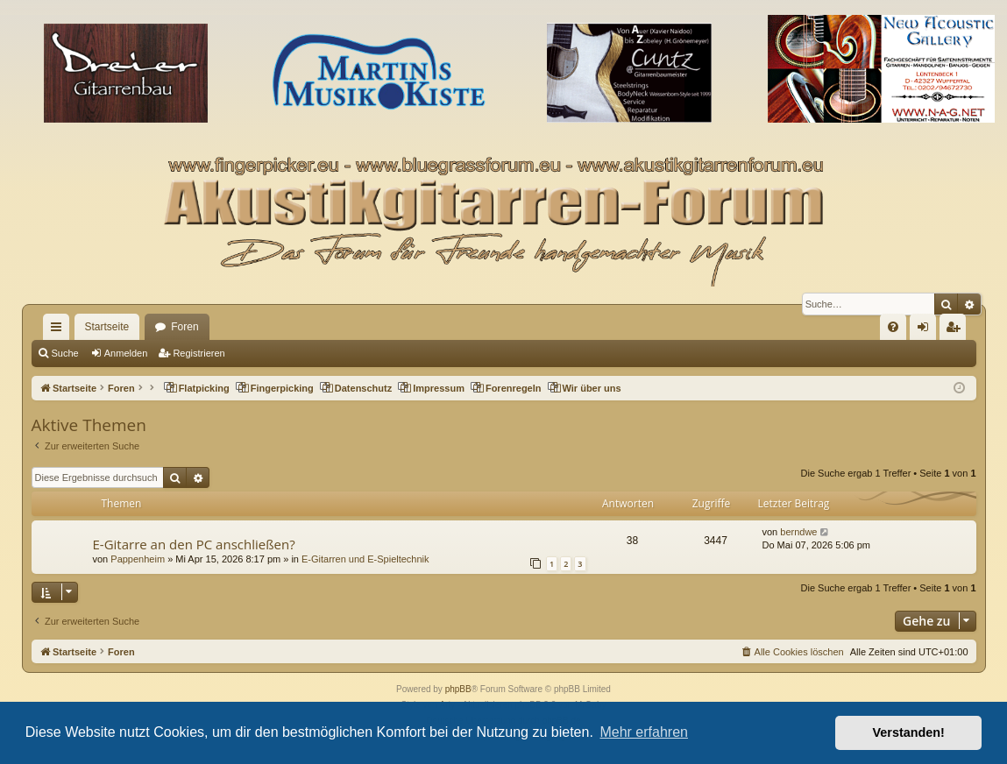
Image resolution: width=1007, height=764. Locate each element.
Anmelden (126, 353)
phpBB (458, 689)
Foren (184, 327)
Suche (65, 353)
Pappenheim (137, 559)
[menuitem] (893, 327)
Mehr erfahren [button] (643, 732)
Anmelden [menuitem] (926, 330)
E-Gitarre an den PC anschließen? (194, 544)
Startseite (107, 327)
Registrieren (198, 353)
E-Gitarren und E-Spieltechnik (365, 559)
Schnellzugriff (59, 330)
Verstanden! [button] (909, 732)
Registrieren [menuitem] (956, 330)
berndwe (798, 532)
